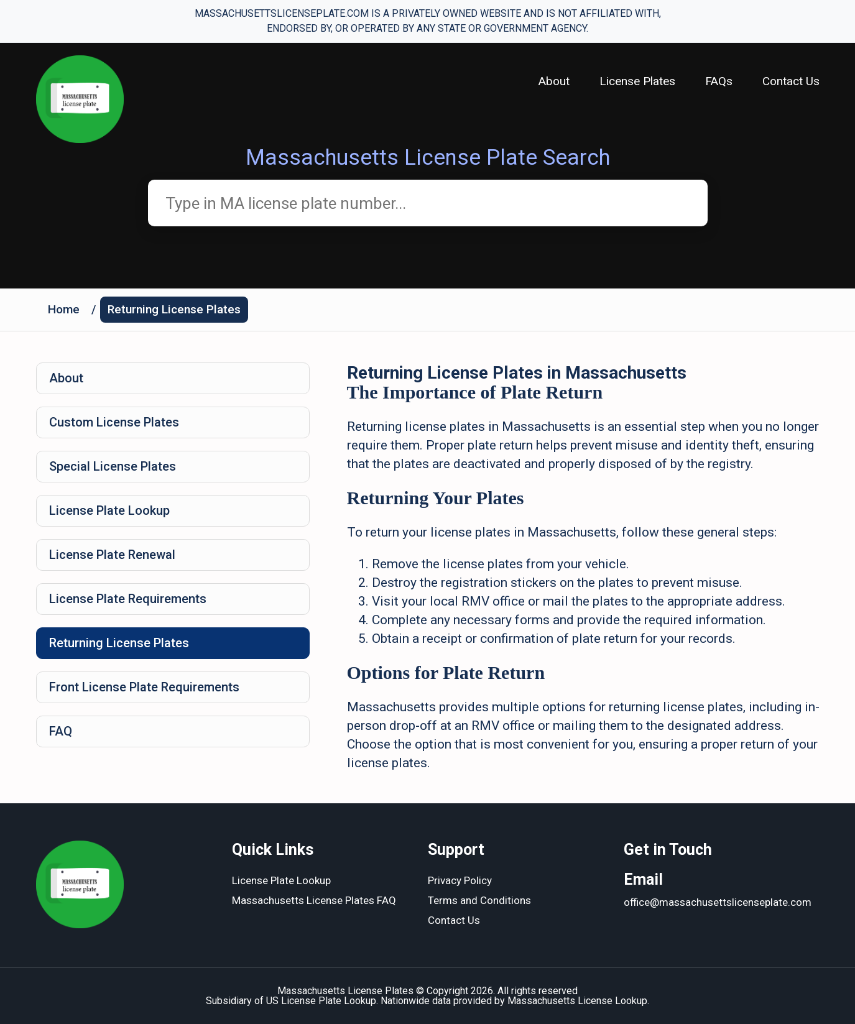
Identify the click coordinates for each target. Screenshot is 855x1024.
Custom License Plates (114, 422)
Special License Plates (112, 466)
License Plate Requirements (127, 598)
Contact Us (791, 81)
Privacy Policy (460, 880)
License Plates (637, 81)
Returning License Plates (174, 309)
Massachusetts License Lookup (577, 1001)
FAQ (60, 731)
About (554, 81)
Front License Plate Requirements (144, 687)
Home (64, 309)
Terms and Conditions (479, 900)
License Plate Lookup (109, 510)
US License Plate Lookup (321, 1001)
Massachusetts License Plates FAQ (314, 900)
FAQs (719, 81)
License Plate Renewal (112, 554)
